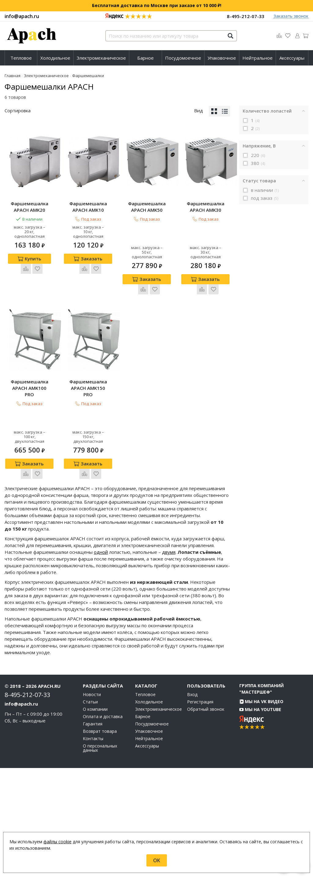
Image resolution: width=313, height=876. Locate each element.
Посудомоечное (183, 57)
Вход (192, 802)
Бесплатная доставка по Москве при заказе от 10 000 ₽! (156, 5)
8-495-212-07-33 (245, 16)
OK (156, 860)
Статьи (90, 810)
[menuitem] (21, 57)
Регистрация (200, 810)
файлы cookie (57, 841)
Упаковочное (222, 57)
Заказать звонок (291, 16)
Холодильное (55, 57)
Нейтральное (257, 57)
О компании (95, 817)
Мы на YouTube (260, 817)
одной (101, 660)
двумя (168, 660)
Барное (145, 57)
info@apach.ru (22, 16)
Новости (92, 802)
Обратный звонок (205, 817)
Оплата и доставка (103, 824)
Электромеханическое (101, 57)
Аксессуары (291, 57)
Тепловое (21, 57)
